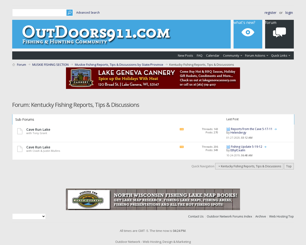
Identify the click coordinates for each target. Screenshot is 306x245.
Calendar (212, 55)
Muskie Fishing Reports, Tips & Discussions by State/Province (119, 64)
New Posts (185, 55)
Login (289, 12)
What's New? (244, 22)
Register (270, 12)
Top (289, 166)
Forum (270, 22)
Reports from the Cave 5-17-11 (252, 129)
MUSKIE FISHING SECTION (50, 64)
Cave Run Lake (38, 129)
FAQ (199, 55)
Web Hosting (278, 216)
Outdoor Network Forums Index (229, 216)
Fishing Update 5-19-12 (246, 147)
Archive (260, 216)
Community (231, 55)
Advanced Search (88, 13)
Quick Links (279, 55)
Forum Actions (255, 55)
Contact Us (196, 216)
